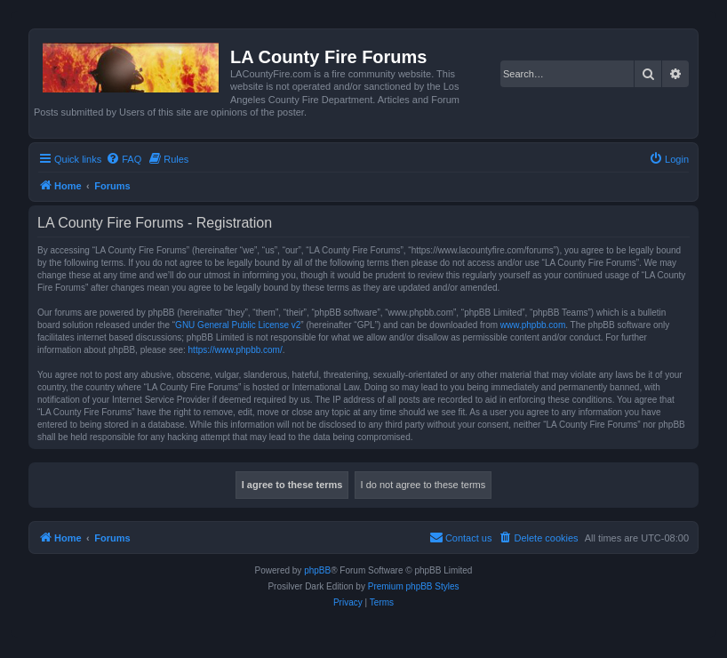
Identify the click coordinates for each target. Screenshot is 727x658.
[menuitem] (123, 159)
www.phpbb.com (532, 325)
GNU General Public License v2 (237, 325)
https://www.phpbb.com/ (235, 350)
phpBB (317, 570)
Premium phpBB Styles (413, 586)
